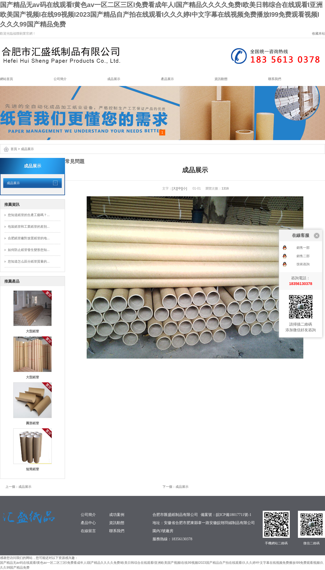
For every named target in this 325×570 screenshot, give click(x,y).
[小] (184, 188)
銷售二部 (303, 225)
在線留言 (88, 531)
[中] (179, 188)
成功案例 (116, 515)
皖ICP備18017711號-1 (233, 515)
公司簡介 (60, 79)
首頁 (14, 149)
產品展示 (167, 79)
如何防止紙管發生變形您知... (29, 250)
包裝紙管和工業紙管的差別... (29, 226)
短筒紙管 (32, 469)
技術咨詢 (303, 234)
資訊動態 (220, 79)
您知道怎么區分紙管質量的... (29, 261)
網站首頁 (6, 79)
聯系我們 (274, 79)
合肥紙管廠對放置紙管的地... (29, 238)
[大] (174, 188)
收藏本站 (318, 33)
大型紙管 (32, 331)
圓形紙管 (32, 423)
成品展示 (113, 79)
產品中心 (88, 523)
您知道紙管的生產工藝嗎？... (29, 215)
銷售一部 (303, 217)
